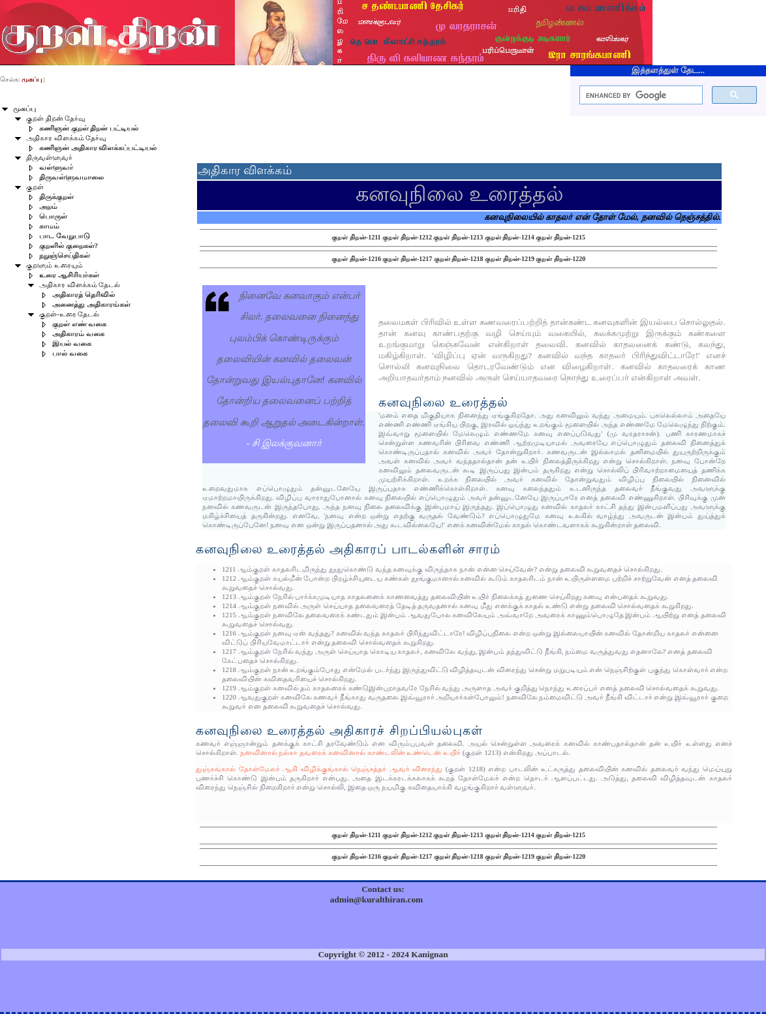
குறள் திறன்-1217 (407, 258)
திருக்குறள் (56, 196)
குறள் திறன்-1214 (509, 237)
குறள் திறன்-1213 (458, 237)
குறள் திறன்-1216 (356, 258)
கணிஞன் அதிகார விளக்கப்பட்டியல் (98, 147)
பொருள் (53, 216)
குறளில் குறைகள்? (68, 245)
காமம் (49, 226)
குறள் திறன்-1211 (355, 237)
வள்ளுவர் (56, 167)
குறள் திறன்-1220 (560, 258)
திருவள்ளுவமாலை (71, 177)
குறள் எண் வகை (79, 324)
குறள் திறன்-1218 (458, 258)
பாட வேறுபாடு (64, 235)
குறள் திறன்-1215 (560, 237)
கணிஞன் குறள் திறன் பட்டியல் (88, 128)
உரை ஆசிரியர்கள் (69, 275)
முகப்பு (24, 108)
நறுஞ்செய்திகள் (64, 255)
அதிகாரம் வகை (78, 333)
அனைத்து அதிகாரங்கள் (91, 304)
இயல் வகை (71, 343)
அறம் (48, 206)
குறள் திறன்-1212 (407, 237)
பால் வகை (69, 353)
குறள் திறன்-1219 (509, 258)
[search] (640, 95)
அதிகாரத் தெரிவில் (83, 294)
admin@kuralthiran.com (376, 899)
